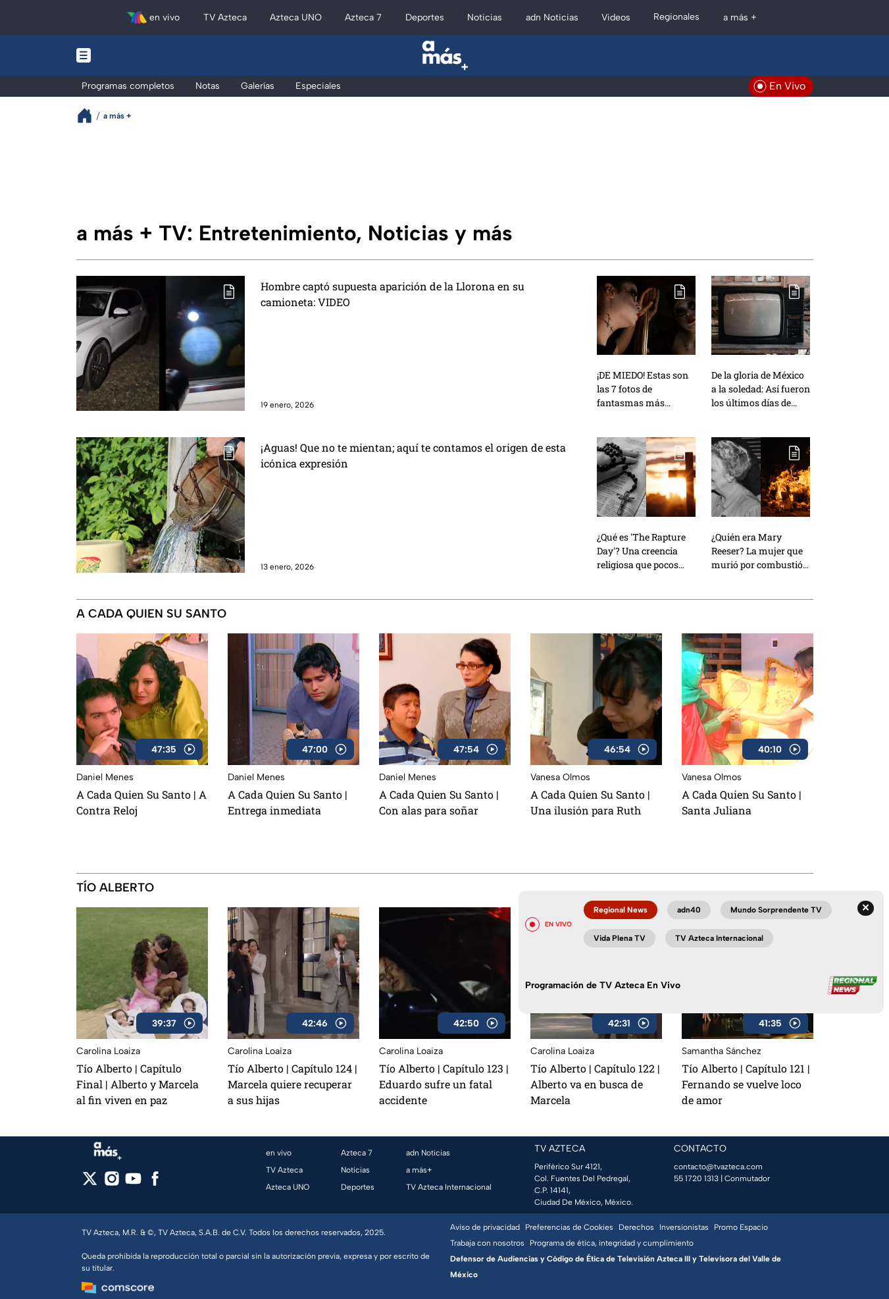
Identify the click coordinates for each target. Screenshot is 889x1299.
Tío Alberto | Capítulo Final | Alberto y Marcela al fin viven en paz (137, 1084)
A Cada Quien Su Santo (151, 613)
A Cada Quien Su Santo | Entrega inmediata (287, 802)
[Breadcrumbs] (89, 115)
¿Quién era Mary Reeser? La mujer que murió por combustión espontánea (760, 550)
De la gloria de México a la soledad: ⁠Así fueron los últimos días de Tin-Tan (760, 388)
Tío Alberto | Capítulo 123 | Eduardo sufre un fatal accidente (444, 1084)
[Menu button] (129, 55)
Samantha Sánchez (721, 1051)
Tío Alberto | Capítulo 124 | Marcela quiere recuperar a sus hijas (292, 1084)
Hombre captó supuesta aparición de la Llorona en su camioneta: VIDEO (392, 294)
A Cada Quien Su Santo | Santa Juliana (741, 802)
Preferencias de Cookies (569, 1227)
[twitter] (90, 1183)
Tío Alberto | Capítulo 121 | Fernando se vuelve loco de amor (746, 1084)
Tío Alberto (115, 887)
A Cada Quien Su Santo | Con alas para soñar (439, 802)
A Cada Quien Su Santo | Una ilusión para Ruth (590, 802)
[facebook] (155, 1183)
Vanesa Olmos (560, 777)
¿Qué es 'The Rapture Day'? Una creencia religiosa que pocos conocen (641, 550)
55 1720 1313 (696, 1178)
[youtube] (133, 1183)
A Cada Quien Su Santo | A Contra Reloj (141, 802)
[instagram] (111, 1183)
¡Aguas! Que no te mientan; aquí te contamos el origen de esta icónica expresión (413, 455)
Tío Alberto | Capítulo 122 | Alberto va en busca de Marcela (595, 1084)
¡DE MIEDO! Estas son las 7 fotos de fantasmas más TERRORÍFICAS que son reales (642, 388)
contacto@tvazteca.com (718, 1166)
